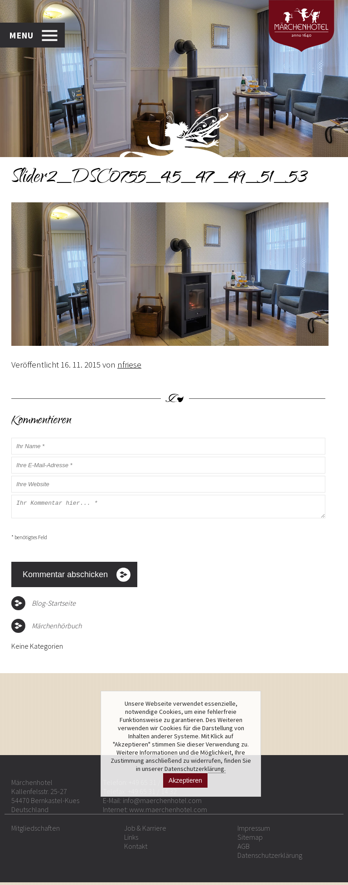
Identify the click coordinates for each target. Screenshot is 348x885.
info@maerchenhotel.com (162, 803)
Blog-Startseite (54, 605)
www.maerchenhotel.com (168, 812)
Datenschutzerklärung (269, 857)
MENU (21, 35)
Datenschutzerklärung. (195, 769)
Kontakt (135, 848)
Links (131, 839)
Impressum (253, 830)
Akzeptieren (185, 780)
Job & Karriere (145, 830)
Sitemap (250, 839)
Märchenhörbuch (57, 628)
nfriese (129, 364)
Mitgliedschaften (35, 830)
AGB (243, 848)
